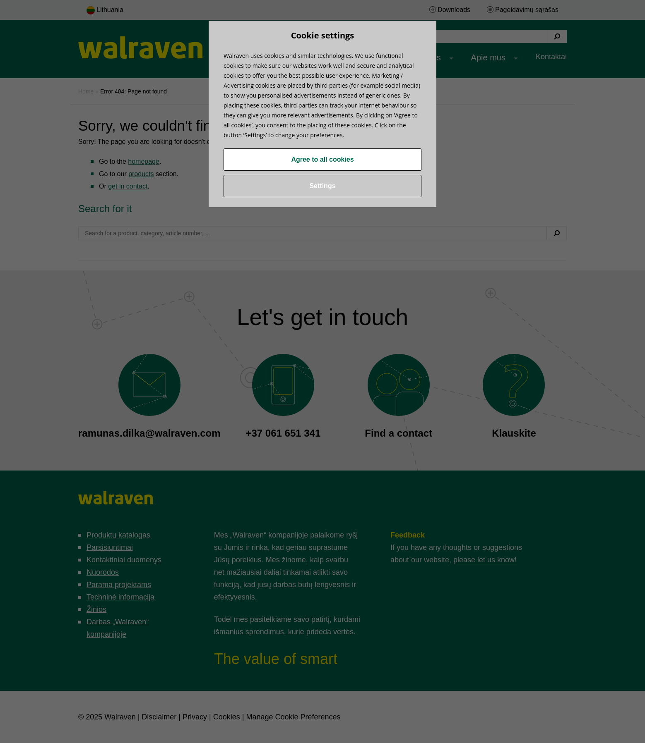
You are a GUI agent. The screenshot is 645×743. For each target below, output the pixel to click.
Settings (322, 185)
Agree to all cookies (322, 159)
